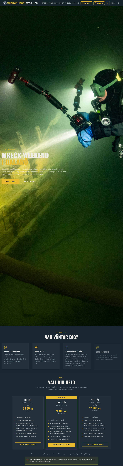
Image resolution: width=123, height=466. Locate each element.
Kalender (86, 3)
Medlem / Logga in (72, 3)
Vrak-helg (53, 3)
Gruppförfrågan (10, 181)
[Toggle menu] (118, 3)
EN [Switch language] (113, 3)
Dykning (45, 3)
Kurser (61, 3)
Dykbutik (99, 3)
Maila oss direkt (30, 181)
